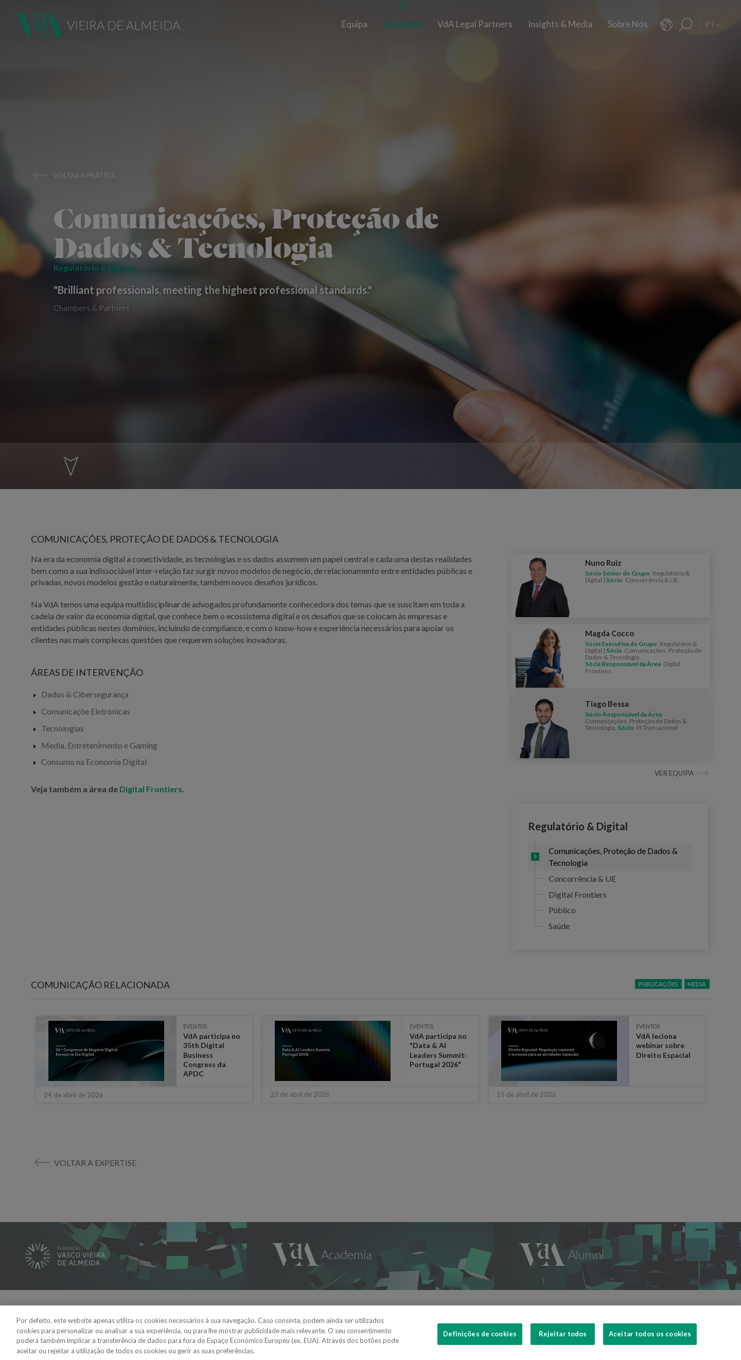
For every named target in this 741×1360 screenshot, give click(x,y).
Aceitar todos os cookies (650, 1349)
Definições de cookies (480, 1349)
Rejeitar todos (563, 1349)
